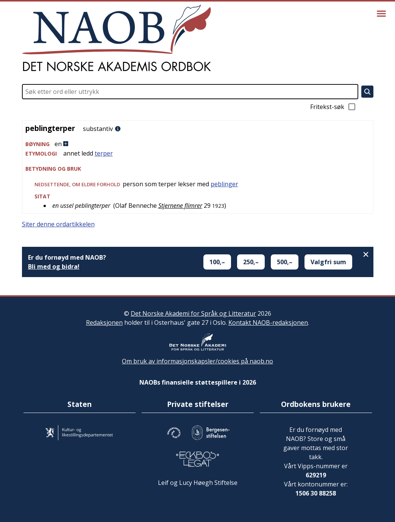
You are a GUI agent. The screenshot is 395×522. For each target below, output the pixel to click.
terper (104, 153)
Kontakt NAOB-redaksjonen (268, 322)
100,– (217, 262)
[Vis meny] (381, 13)
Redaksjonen (104, 322)
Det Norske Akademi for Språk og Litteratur (193, 313)
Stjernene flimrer (180, 205)
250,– (251, 262)
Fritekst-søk (333, 106)
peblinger (224, 184)
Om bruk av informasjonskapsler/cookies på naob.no (197, 361)
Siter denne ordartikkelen (58, 224)
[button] (197, 144)
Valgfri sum (328, 262)
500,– (284, 262)
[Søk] (367, 92)
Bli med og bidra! (54, 266)
